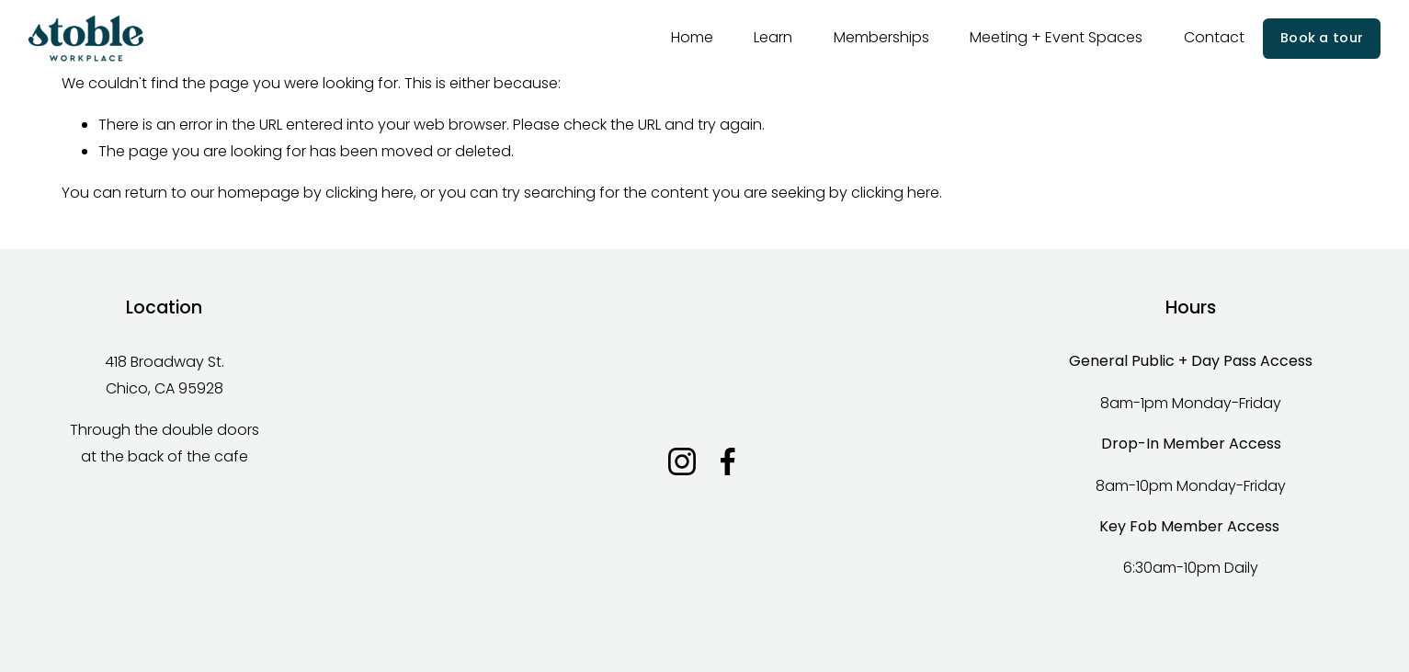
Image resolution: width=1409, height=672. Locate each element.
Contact (1214, 37)
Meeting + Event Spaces (1056, 37)
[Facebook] (728, 461)
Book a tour (1321, 37)
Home (692, 37)
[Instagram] (682, 461)
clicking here (369, 192)
